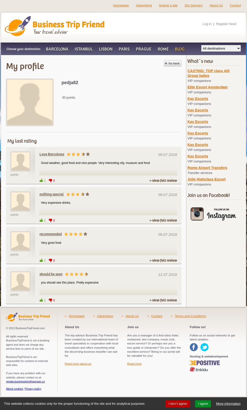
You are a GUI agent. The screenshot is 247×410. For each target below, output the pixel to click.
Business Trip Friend (37, 18)
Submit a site (168, 5)
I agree (203, 403)
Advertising (144, 5)
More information (228, 403)
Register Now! (226, 24)
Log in (206, 24)
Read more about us (78, 363)
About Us (216, 5)
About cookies (14, 388)
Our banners (193, 5)
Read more (134, 363)
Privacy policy (33, 388)
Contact (235, 5)
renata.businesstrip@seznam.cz (25, 381)
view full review (164, 181)
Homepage (121, 5)
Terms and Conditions (190, 316)
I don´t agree (177, 403)
